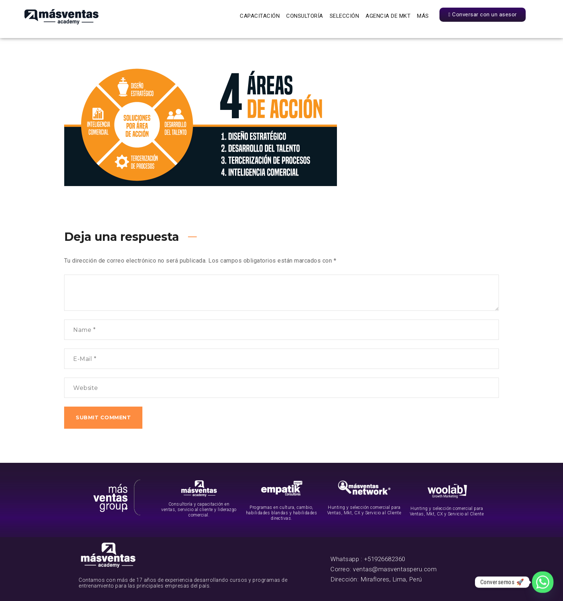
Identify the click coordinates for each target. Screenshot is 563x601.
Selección (344, 16)
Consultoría (304, 16)
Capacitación (260, 16)
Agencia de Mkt (388, 16)
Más (423, 16)
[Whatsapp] (542, 582)
